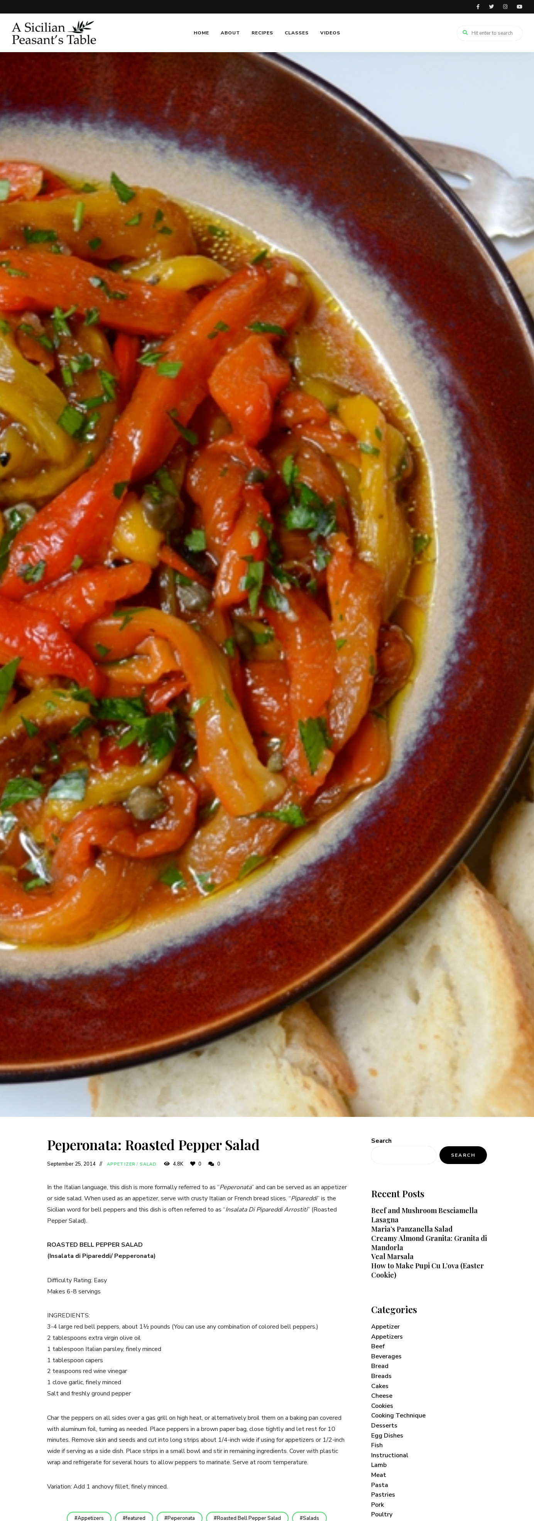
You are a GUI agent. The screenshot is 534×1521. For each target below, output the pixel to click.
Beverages (386, 1356)
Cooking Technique (398, 1415)
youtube (519, 7)
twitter (491, 7)
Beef (378, 1346)
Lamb (379, 1465)
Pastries (383, 1494)
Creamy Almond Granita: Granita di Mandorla (429, 1243)
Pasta (379, 1485)
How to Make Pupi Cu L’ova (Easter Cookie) (427, 1270)
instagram (505, 7)
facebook (478, 7)
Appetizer (121, 1164)
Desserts (384, 1425)
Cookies (382, 1406)
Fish (377, 1445)
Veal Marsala (392, 1256)
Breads (381, 1376)
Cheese (381, 1396)
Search (381, 1141)
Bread (380, 1366)
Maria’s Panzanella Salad (412, 1229)
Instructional (389, 1455)
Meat (378, 1475)
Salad (148, 1164)
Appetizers (387, 1336)
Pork (377, 1505)
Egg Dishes (387, 1435)
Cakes (380, 1386)
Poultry (381, 1514)
